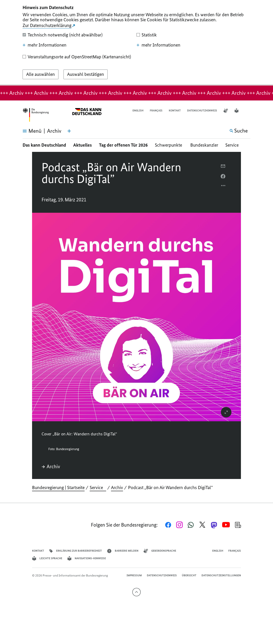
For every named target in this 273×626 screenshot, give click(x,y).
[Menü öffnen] (27, 131)
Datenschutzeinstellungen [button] (221, 575)
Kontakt (175, 110)
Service (233, 145)
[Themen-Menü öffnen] (69, 131)
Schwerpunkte (169, 145)
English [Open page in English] (137, 110)
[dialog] (136, 43)
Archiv (51, 467)
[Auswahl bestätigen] (86, 74)
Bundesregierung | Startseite (58, 487)
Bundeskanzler (204, 145)
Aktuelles (82, 145)
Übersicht (189, 575)
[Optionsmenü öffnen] (223, 186)
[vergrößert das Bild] (226, 412)
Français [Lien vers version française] (156, 110)
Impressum (134, 575)
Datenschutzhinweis (202, 110)
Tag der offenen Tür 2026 (123, 145)
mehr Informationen (44, 45)
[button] (247, 110)
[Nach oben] (136, 592)
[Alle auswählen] (40, 74)
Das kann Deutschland (44, 145)
